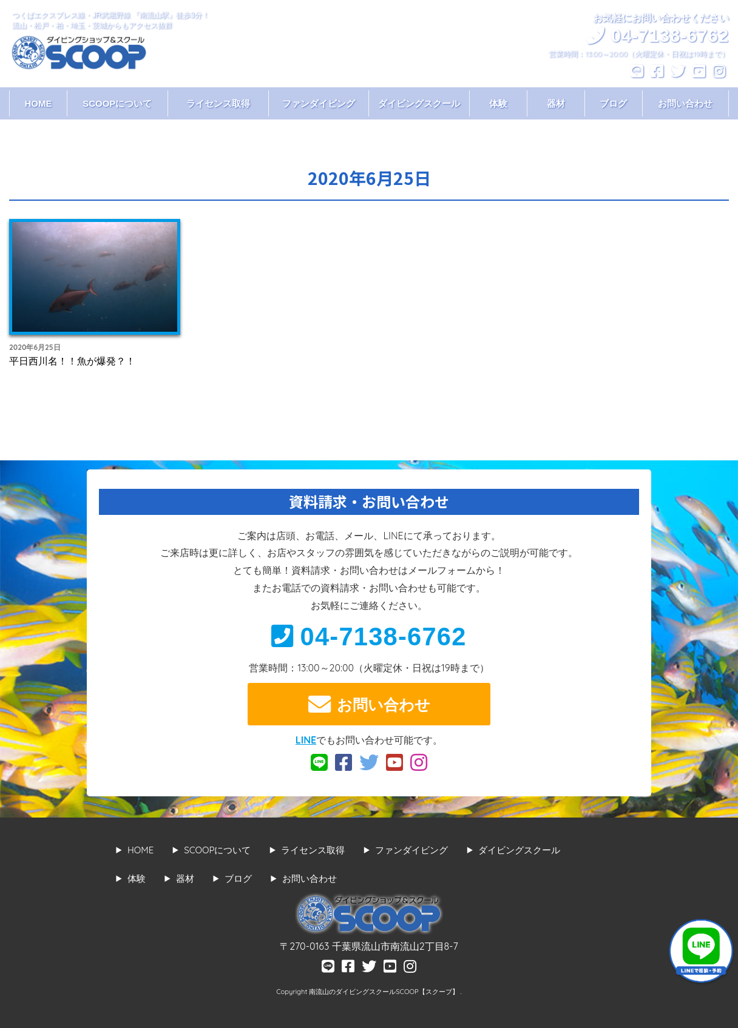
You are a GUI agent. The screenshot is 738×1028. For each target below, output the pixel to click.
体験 (498, 103)
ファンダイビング (318, 103)
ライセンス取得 (218, 103)
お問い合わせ (685, 103)
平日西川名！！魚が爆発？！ (72, 361)
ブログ (613, 103)
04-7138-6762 (368, 636)
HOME (38, 103)
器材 (556, 103)
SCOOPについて (117, 103)
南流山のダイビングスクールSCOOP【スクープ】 (384, 991)
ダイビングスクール (419, 103)
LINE (306, 740)
